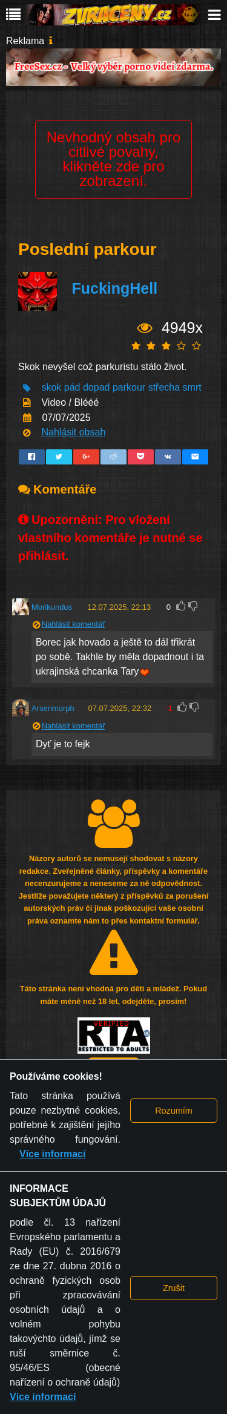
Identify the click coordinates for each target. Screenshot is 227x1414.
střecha (164, 388)
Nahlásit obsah (73, 433)
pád (72, 388)
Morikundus (51, 607)
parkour (129, 388)
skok (51, 388)
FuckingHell (114, 288)
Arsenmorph (52, 708)
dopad (96, 388)
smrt (192, 388)
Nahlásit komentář (73, 624)
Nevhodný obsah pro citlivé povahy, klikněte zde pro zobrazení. (113, 159)
